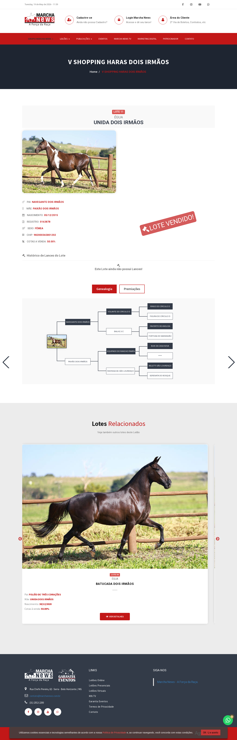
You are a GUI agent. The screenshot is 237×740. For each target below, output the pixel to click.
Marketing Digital (147, 38)
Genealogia (104, 289)
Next (217, 538)
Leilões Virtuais (97, 690)
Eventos (103, 38)
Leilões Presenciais (99, 685)
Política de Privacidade (113, 732)
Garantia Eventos (98, 701)
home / (95, 71)
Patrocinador (170, 38)
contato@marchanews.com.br (45, 695)
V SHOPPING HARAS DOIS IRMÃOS (118, 62)
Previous (19, 538)
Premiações (132, 289)
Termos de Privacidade (101, 706)
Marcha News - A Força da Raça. (177, 682)
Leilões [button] (65, 38)
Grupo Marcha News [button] (40, 38)
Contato (189, 38)
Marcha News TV (122, 38)
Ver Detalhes (118, 616)
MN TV (92, 696)
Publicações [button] (84, 38)
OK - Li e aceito (209, 732)
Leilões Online (97, 680)
